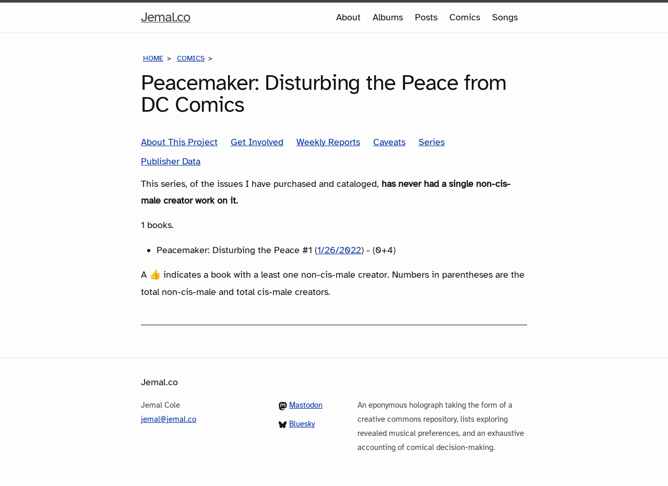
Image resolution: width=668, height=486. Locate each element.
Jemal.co (165, 17)
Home (153, 58)
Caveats (389, 142)
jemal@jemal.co (168, 419)
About (348, 17)
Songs (505, 17)
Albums (388, 17)
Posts (426, 17)
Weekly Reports (328, 142)
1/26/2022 (339, 250)
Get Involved (257, 142)
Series (432, 142)
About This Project (179, 142)
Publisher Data (170, 161)
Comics (464, 17)
